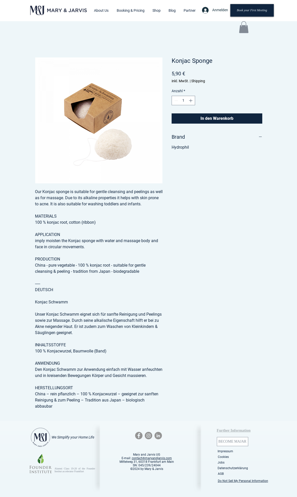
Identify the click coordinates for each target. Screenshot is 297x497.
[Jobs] (221, 462)
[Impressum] (225, 451)
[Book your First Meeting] (252, 10)
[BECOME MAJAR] (232, 441)
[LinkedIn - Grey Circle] (158, 435)
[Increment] (191, 100)
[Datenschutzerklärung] (232, 468)
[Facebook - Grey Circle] (138, 435)
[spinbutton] (183, 100)
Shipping (198, 81)
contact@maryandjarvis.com (152, 458)
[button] (101, 10)
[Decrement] (175, 100)
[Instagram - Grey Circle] (148, 435)
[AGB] (221, 474)
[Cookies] (223, 457)
